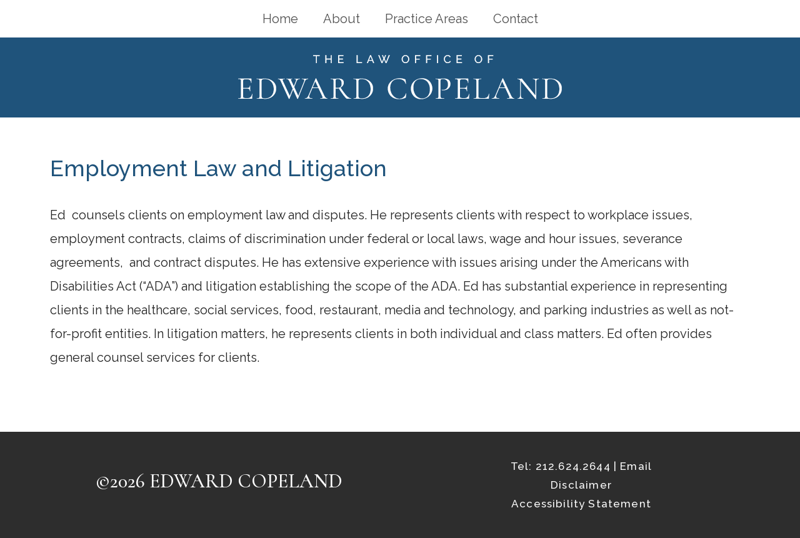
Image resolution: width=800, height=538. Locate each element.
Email (636, 466)
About (341, 18)
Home (280, 18)
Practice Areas (426, 18)
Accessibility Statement (581, 503)
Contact (515, 18)
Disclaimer (581, 485)
